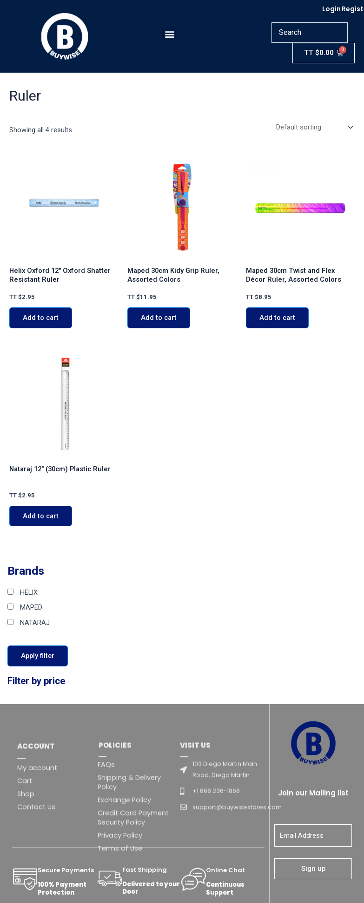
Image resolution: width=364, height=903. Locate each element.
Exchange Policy (124, 861)
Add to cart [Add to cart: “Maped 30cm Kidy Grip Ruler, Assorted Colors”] (159, 319)
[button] (171, 33)
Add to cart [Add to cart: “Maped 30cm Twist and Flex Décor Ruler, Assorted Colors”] (277, 319)
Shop (25, 854)
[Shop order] (313, 128)
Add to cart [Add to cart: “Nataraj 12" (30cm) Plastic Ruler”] (41, 517)
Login (331, 9)
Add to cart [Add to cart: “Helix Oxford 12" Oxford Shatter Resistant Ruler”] (41, 319)
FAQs (106, 825)
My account (37, 828)
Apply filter (37, 657)
